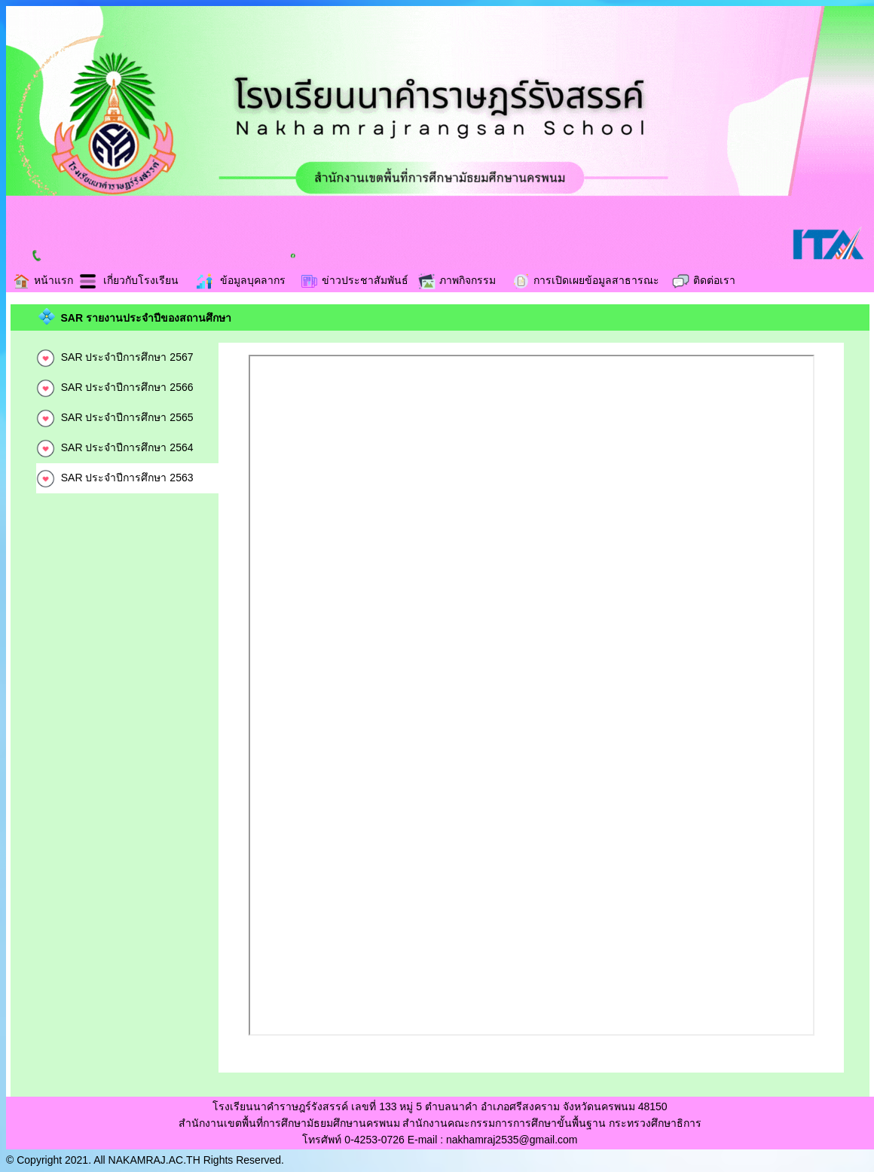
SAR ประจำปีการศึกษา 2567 (115, 357)
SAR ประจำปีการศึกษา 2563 (115, 478)
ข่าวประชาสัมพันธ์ (354, 280)
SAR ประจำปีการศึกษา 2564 (115, 447)
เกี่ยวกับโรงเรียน (128, 280)
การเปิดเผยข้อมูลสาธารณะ (585, 280)
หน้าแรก (42, 280)
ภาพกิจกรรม (456, 280)
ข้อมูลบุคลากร (240, 280)
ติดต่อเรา (703, 280)
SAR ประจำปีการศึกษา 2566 (115, 387)
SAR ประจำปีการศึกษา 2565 (115, 417)
